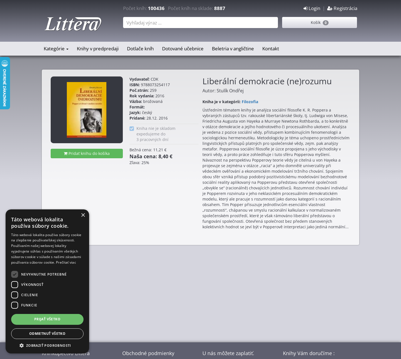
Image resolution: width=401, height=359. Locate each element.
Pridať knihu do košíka (87, 153)
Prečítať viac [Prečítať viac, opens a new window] (66, 262)
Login (312, 8)
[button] (47, 345)
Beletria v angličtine (233, 48)
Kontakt (270, 48)
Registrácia (342, 8)
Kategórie (56, 48)
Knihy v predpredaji (98, 48)
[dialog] (47, 281)
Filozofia (250, 101)
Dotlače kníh (140, 48)
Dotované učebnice (183, 48)
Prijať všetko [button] (47, 319)
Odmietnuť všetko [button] (47, 333)
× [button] (83, 215)
